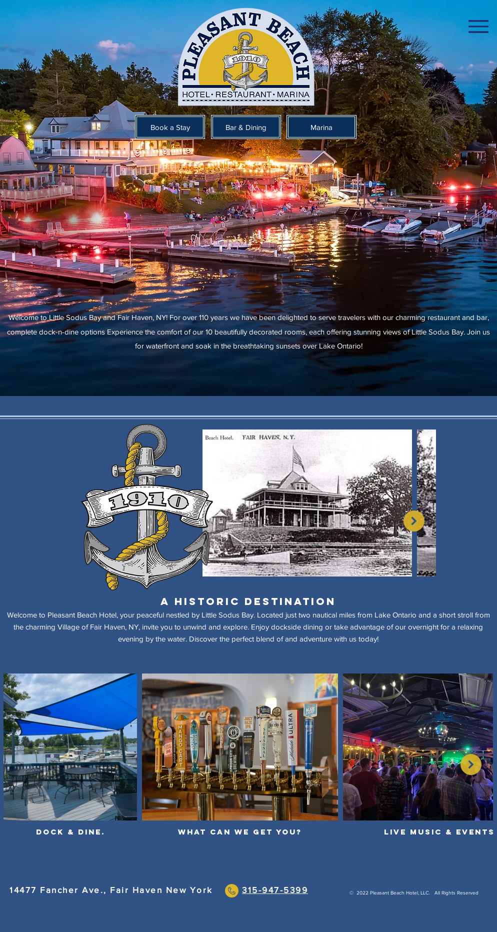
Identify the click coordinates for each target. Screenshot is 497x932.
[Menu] (478, 26)
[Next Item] (414, 521)
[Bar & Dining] (246, 127)
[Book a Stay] (170, 127)
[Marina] (321, 127)
